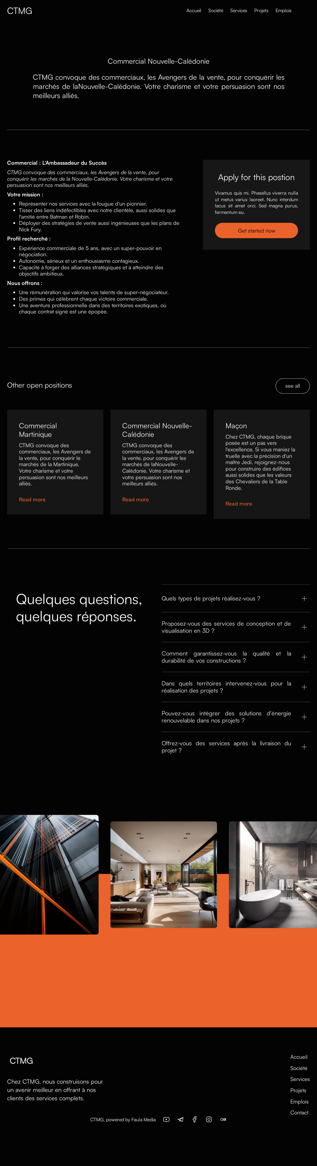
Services (238, 10)
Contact (299, 1112)
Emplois (284, 10)
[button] (298, 11)
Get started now (256, 231)
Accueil (193, 10)
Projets (261, 10)
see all (292, 397)
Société (215, 10)
